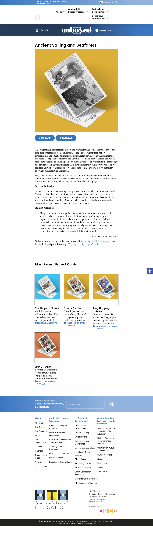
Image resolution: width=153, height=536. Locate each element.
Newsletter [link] (39, 462)
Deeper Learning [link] (82, 433)
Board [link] (37, 435)
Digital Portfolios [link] (56, 458)
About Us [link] (39, 423)
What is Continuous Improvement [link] (105, 449)
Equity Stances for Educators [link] (83, 473)
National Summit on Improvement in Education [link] (105, 441)
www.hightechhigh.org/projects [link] (96, 241)
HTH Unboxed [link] (41, 466)
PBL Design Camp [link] (83, 463)
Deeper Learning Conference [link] (82, 442)
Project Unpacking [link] (83, 468)
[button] (58, 10)
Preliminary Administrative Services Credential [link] (60, 441)
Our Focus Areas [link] (104, 455)
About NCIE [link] (102, 472)
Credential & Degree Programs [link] (58, 427)
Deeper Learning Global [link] (85, 448)
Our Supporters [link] (41, 431)
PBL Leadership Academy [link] (86, 483)
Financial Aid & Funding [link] (59, 454)
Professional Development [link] (80, 427)
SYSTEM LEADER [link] (43, 4)
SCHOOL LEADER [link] (59, 1)
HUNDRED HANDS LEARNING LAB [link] (82, 524)
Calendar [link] (39, 451)
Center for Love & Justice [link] (86, 479)
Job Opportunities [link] (41, 441)
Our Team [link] (39, 427)
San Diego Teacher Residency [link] (57, 447)
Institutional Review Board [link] (60, 462)
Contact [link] (38, 447)
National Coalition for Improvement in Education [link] (106, 431)
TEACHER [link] (47, 1)
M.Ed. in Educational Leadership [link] (58, 434)
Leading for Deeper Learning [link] (83, 453)
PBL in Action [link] (80, 459)
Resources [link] (108, 2)
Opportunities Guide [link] (41, 456)
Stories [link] (100, 459)
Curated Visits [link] (81, 437)
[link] (150, 271)
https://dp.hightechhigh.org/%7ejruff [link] (80, 244)
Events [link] (100, 467)
